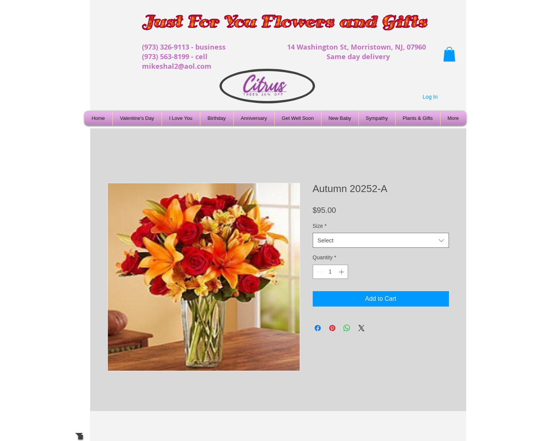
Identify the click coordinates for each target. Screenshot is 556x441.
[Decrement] (318, 272)
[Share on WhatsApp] (346, 328)
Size (320, 226)
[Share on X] (361, 328)
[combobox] (381, 240)
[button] (449, 54)
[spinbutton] (330, 272)
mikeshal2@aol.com (176, 66)
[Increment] (342, 272)
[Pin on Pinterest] (332, 328)
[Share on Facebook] (317, 328)
